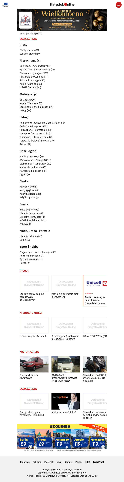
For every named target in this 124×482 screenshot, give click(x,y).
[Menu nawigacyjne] (119, 5)
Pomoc (78, 462)
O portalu (25, 462)
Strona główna (26, 34)
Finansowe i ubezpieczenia (34, 137)
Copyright (42, 472)
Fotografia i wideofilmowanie (35, 140)
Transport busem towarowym (29, 376)
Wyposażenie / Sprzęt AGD (34, 160)
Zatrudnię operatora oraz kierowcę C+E (64, 295)
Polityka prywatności (52, 469)
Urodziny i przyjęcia (30, 216)
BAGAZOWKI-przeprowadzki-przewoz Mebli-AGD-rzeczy (64, 378)
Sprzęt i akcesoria (29, 259)
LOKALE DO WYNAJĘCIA (95, 336)
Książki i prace (27, 197)
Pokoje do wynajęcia (31, 80)
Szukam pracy (27, 53)
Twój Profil (98, 462)
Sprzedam (25, 99)
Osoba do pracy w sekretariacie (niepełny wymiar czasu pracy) (95, 300)
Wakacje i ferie (28, 209)
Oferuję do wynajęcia (31, 73)
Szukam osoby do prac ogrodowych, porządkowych (32, 297)
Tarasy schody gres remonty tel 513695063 (32, 413)
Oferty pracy (26, 50)
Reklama (37, 462)
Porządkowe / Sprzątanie (33, 129)
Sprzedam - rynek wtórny (33, 66)
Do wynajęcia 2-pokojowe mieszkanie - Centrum (65, 337)
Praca (58, 462)
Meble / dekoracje (29, 156)
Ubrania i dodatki (29, 236)
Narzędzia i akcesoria (31, 170)
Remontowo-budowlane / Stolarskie (39, 122)
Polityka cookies (73, 469)
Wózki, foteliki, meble (31, 220)
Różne (23, 144)
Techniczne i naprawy (31, 126)
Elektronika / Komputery (33, 163)
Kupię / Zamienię (29, 83)
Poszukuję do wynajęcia (32, 76)
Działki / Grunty (28, 87)
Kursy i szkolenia (29, 193)
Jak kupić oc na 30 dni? (63, 412)
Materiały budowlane (31, 167)
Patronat (48, 462)
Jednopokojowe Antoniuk (33, 336)
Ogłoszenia (38, 34)
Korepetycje (26, 186)
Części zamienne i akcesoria (35, 106)
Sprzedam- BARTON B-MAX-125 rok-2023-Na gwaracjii (95, 378)
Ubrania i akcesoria (30, 213)
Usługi (23, 110)
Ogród (23, 174)
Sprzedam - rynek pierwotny (35, 69)
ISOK (87, 462)
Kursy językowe (28, 190)
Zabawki (24, 224)
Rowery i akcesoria (30, 255)
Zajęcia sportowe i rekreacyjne (36, 252)
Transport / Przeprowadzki (34, 133)
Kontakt (68, 462)
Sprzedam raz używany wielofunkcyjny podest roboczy (95, 415)
